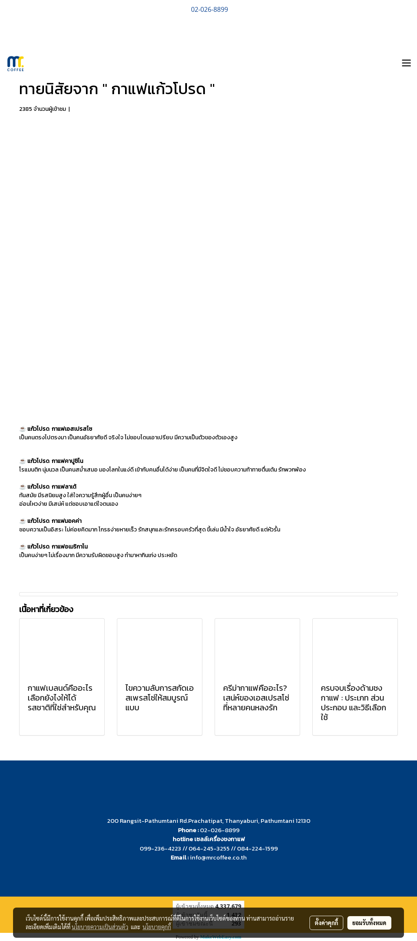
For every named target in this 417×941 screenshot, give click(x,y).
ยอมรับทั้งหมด (369, 922)
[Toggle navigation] (406, 64)
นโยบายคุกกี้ (157, 926)
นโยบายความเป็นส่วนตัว (100, 926)
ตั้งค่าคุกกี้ (326, 922)
